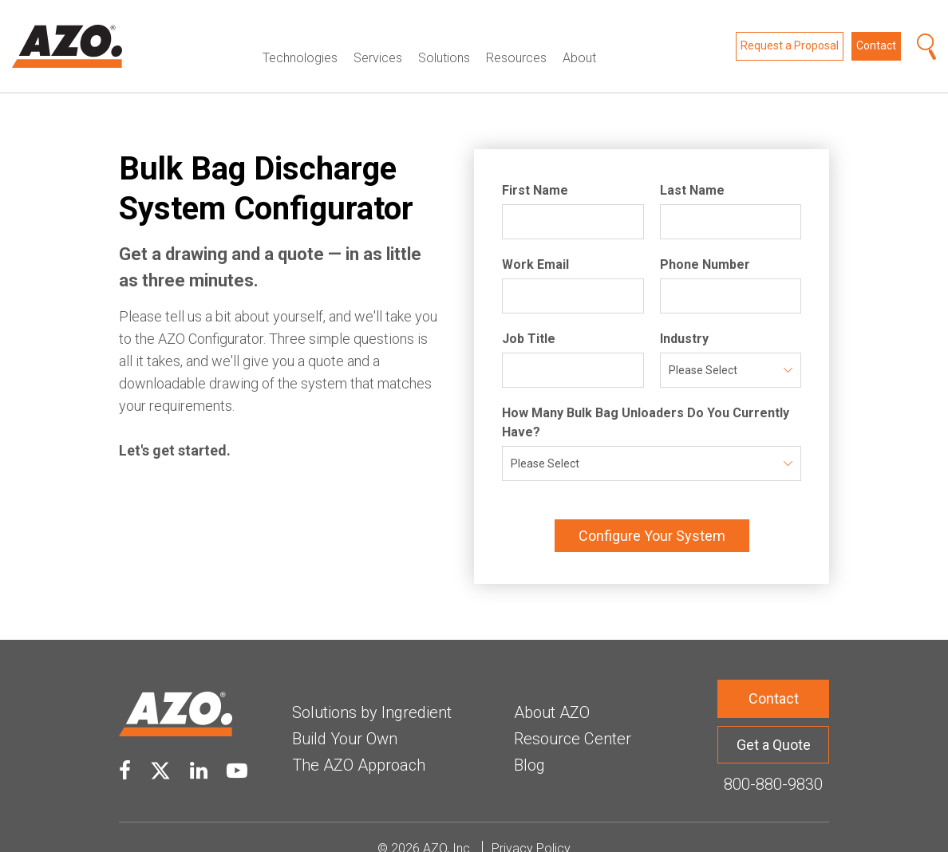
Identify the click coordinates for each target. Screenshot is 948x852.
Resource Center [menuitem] (572, 714)
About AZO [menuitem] (552, 688)
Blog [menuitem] (529, 741)
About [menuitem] (579, 33)
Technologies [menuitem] (300, 33)
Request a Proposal (790, 34)
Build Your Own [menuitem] (344, 714)
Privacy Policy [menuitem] (531, 825)
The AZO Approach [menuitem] (358, 741)
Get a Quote (774, 720)
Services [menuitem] (378, 33)
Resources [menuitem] (516, 33)
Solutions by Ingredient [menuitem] (372, 688)
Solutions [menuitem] (444, 33)
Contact (876, 34)
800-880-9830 (773, 761)
